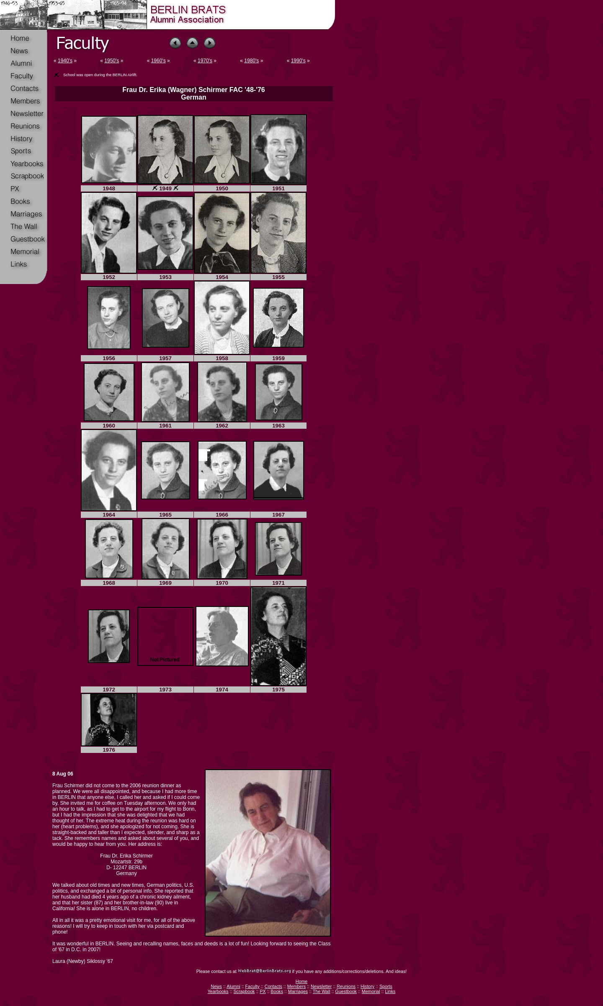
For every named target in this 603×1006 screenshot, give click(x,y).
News (216, 986)
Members (296, 986)
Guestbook (346, 991)
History (367, 986)
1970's (205, 61)
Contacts (273, 986)
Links (390, 991)
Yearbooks (218, 991)
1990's (298, 61)
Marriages (298, 991)
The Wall (321, 991)
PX (262, 991)
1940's (65, 61)
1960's (158, 61)
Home (301, 981)
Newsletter (321, 986)
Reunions (346, 986)
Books (277, 991)
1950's (111, 61)
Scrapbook (244, 991)
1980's (251, 61)
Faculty (252, 986)
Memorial (371, 991)
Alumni (233, 986)
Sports (385, 986)
